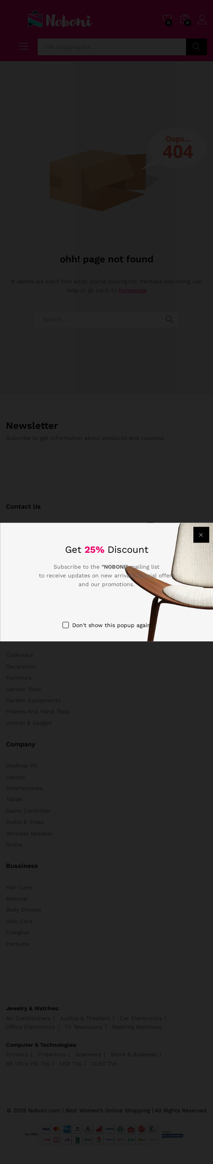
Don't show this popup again (111, 625)
